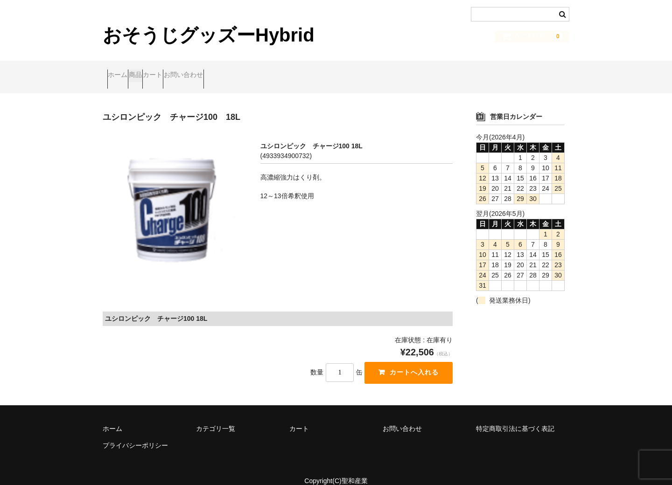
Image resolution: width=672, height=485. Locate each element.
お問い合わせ (241, 70)
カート (193, 70)
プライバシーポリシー (135, 432)
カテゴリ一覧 (215, 416)
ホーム (122, 70)
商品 (157, 70)
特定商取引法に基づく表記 (515, 416)
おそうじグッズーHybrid (209, 35)
